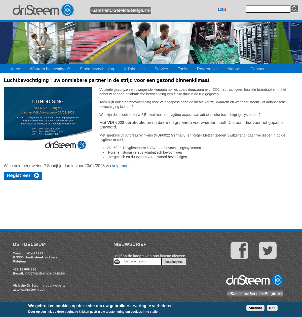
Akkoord (255, 308)
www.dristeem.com (31, 289)
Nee (272, 308)
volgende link (123, 166)
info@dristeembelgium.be (45, 273)
